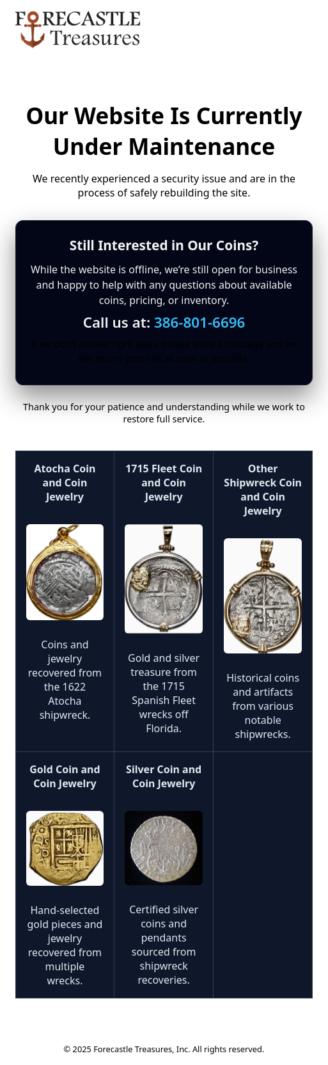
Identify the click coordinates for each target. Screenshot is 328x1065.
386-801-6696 (199, 322)
